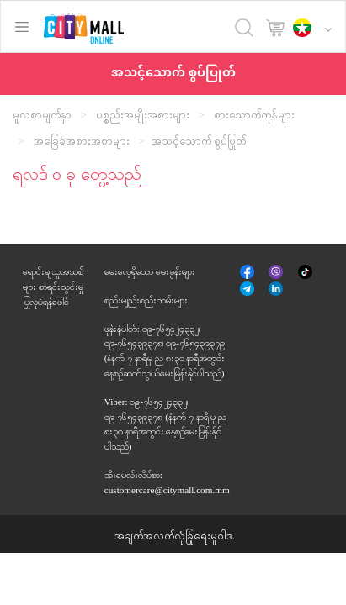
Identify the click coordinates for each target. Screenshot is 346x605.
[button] (316, 29)
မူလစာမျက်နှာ (42, 114)
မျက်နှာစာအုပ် (248, 273)
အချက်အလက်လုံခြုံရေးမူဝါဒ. (174, 536)
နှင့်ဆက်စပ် (277, 290)
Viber (277, 271)
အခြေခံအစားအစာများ (82, 140)
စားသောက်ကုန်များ (254, 114)
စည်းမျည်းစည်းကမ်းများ (146, 300)
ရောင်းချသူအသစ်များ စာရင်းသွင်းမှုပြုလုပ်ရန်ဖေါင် (53, 286)
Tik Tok (305, 273)
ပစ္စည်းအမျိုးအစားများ (142, 114)
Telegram (248, 288)
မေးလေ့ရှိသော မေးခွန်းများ (149, 271)
